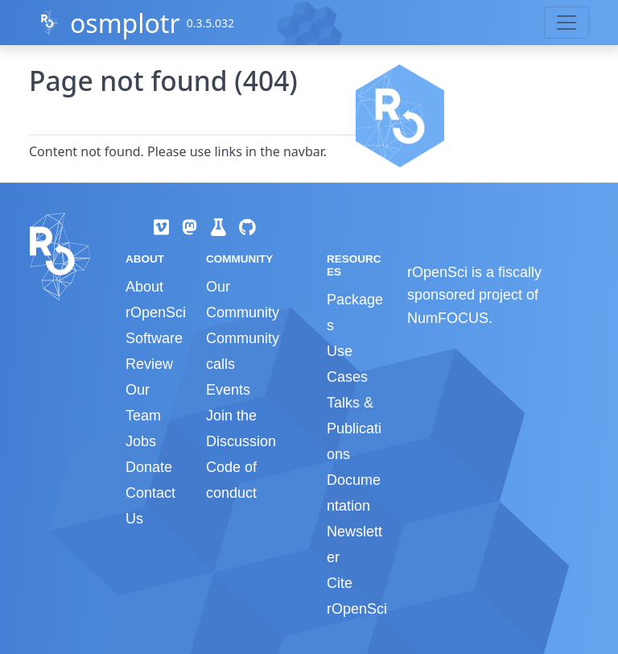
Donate (149, 467)
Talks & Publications (354, 428)
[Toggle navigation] (566, 22)
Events (228, 390)
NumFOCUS (447, 318)
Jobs (141, 441)
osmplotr (125, 23)
